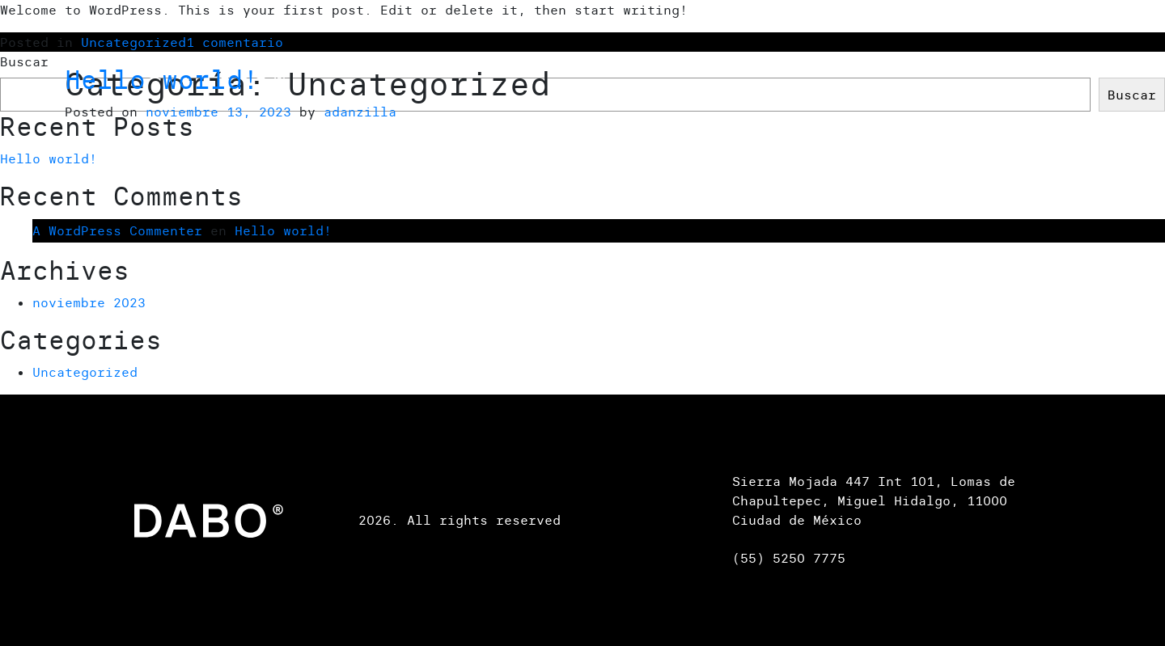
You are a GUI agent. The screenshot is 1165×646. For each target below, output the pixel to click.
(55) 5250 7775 (788, 558)
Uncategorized (85, 372)
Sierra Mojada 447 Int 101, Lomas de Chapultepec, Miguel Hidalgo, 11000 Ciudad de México (873, 500)
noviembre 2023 (89, 302)
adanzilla (360, 111)
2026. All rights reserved (459, 520)
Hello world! (162, 79)
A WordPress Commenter (117, 230)
